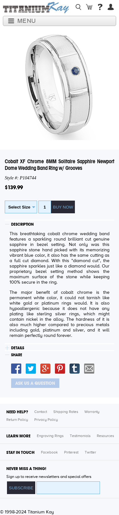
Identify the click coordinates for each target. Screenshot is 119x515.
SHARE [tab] (16, 355)
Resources (105, 436)
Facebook (49, 452)
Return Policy (17, 420)
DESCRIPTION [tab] (22, 224)
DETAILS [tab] (17, 348)
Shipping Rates (65, 412)
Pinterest (71, 452)
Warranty (91, 412)
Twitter (90, 452)
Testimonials (80, 436)
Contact (40, 412)
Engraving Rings (50, 436)
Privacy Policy (46, 420)
